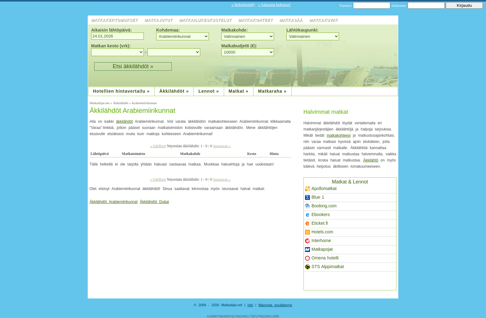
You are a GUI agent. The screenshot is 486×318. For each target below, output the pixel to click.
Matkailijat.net (100, 103)
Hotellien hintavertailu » (121, 91)
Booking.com (321, 206)
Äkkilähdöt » (174, 91)
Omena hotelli (321, 258)
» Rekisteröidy (243, 4)
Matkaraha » (272, 91)
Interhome (318, 240)
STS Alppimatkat (324, 266)
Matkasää (291, 20)
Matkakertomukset (114, 20)
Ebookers (317, 214)
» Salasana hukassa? (274, 4)
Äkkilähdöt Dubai (154, 202)
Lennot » (208, 91)
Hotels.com (319, 232)
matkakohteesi (339, 135)
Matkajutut (158, 20)
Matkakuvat (323, 20)
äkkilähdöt (124, 121)
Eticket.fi (316, 223)
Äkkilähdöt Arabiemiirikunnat (132, 110)
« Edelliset (158, 146)
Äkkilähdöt (121, 103)
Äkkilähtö (370, 160)
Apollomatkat (321, 188)
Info (250, 305)
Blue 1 (314, 197)
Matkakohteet (255, 20)
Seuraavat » (221, 146)
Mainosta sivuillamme (275, 305)
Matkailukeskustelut (205, 20)
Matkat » (239, 91)
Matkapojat (319, 249)
